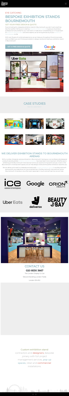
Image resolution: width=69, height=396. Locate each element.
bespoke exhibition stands (38, 29)
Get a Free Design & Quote (18, 47)
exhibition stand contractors (27, 161)
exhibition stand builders (15, 32)
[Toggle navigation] (66, 3)
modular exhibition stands (44, 167)
